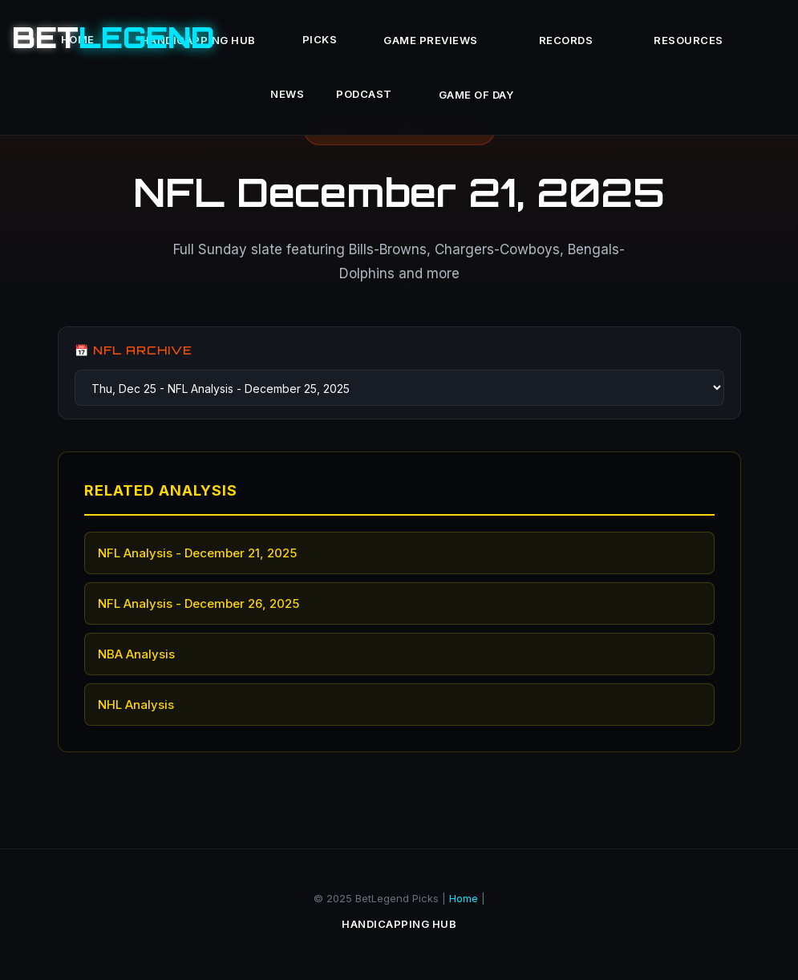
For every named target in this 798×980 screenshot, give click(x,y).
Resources (688, 40)
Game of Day (476, 94)
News (287, 93)
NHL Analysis (136, 704)
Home (463, 898)
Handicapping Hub (399, 923)
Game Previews (430, 40)
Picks (320, 39)
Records (566, 40)
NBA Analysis (136, 654)
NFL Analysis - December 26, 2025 (198, 603)
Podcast (364, 93)
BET (113, 37)
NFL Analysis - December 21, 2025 (197, 553)
